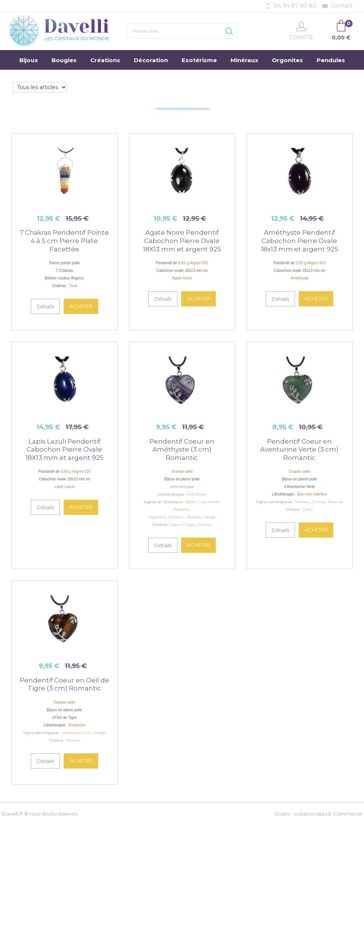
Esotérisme (199, 60)
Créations (105, 60)
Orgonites (287, 60)
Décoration (151, 60)
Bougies (64, 60)
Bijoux (28, 60)
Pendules (331, 60)
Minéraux (244, 60)
